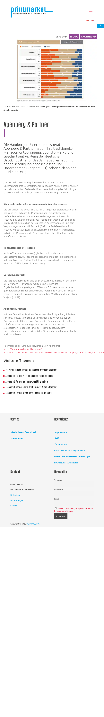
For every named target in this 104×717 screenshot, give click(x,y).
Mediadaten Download (23, 432)
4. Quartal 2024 (88, 36)
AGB (57, 438)
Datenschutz (61, 444)
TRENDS (74, 36)
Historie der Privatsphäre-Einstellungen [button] (72, 456)
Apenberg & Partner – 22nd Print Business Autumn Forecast (30, 387)
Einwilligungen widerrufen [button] (66, 462)
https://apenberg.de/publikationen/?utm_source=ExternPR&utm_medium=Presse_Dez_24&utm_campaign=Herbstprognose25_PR (54, 350)
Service (13, 505)
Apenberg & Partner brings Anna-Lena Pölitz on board (28, 392)
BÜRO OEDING (32, 523)
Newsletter (17, 438)
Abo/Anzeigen (16, 500)
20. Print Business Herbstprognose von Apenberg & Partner (30, 369)
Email (56, 499)
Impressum (61, 432)
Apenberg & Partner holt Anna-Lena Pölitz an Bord (26, 381)
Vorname (58, 480)
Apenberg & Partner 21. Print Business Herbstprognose (29, 375)
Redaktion (15, 495)
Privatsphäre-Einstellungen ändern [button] (69, 450)
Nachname (58, 489)
